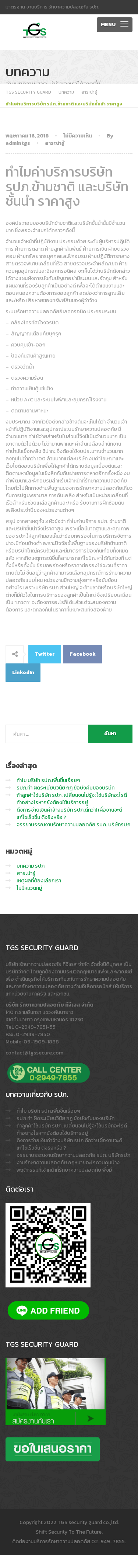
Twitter (45, 654)
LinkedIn (23, 672)
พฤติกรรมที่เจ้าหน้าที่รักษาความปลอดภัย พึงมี (64, 1170)
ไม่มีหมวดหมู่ (29, 888)
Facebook (83, 654)
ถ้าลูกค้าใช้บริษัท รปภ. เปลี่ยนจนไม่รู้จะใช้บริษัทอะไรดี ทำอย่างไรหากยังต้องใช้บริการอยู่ (72, 798)
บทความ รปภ (31, 866)
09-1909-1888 (41, 1042)
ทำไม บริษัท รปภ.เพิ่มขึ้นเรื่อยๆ (48, 780)
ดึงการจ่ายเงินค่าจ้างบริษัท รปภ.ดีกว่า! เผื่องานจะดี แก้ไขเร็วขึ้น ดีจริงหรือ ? (69, 813)
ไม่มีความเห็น (77, 136)
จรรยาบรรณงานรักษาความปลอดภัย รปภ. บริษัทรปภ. (74, 825)
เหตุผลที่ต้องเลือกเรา (39, 881)
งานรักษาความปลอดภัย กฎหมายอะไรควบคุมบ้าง (68, 1163)
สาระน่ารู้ (54, 143)
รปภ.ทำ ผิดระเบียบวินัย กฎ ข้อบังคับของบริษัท (65, 788)
